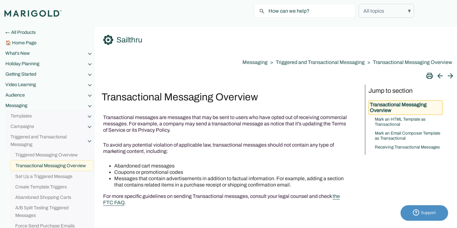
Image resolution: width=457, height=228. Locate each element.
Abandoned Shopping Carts (43, 197)
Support (424, 213)
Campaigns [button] (52, 126)
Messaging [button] (50, 105)
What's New (50, 53)
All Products (23, 32)
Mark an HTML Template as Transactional (400, 122)
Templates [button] (52, 116)
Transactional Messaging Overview (51, 165)
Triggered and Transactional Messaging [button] (52, 140)
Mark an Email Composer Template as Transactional (407, 136)
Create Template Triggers (41, 186)
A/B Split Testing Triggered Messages (42, 211)
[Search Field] (304, 11)
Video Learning (50, 84)
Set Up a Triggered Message (43, 176)
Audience (50, 95)
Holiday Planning (50, 64)
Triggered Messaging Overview (46, 154)
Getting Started (50, 74)
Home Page (24, 42)
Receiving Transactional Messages (407, 147)
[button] (386, 11)
